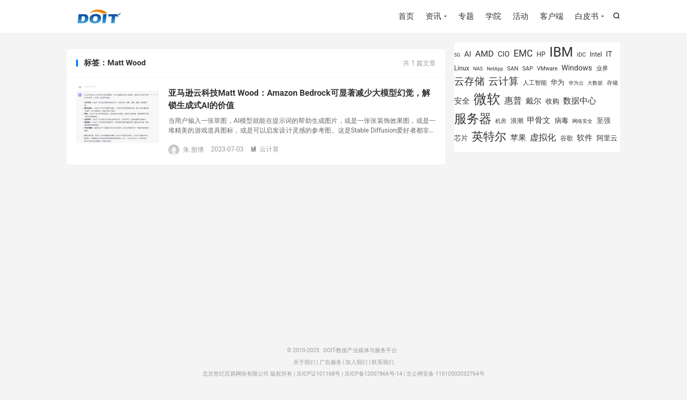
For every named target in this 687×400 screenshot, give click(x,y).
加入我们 (356, 362)
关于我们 (304, 362)
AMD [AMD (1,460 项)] (484, 54)
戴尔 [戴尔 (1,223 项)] (533, 100)
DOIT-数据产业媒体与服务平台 (99, 16)
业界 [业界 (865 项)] (602, 68)
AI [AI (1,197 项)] (467, 54)
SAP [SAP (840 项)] (527, 68)
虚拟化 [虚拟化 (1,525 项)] (543, 137)
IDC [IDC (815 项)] (581, 55)
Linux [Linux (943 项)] (461, 68)
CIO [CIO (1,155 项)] (504, 54)
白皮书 (586, 16)
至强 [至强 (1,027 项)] (603, 120)
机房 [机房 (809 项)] (500, 121)
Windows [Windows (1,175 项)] (577, 68)
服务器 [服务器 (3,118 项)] (473, 118)
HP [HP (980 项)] (541, 54)
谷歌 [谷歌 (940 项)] (566, 138)
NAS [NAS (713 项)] (478, 69)
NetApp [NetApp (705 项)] (495, 69)
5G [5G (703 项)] (457, 55)
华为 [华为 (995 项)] (557, 83)
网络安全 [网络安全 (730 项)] (582, 121)
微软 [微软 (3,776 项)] (487, 99)
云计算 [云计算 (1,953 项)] (503, 81)
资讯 (433, 16)
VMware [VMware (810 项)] (547, 68)
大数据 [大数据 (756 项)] (595, 83)
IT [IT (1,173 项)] (609, 54)
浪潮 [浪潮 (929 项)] (516, 120)
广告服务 (331, 362)
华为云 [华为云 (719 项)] (576, 83)
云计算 (264, 149)
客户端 (551, 16)
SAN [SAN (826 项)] (512, 68)
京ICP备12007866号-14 (373, 374)
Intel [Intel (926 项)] (596, 54)
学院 (493, 16)
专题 (466, 16)
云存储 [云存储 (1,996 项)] (469, 81)
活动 (520, 16)
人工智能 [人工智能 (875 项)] (535, 82)
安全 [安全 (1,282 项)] (462, 100)
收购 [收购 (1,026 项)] (552, 101)
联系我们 (383, 362)
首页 (406, 16)
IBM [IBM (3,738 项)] (561, 52)
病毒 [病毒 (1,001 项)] (562, 121)
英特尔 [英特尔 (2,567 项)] (489, 136)
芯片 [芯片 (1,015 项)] (461, 138)
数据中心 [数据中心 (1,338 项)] (579, 100)
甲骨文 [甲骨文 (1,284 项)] (539, 120)
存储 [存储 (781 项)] (612, 83)
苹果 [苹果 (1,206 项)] (518, 137)
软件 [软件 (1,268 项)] (584, 137)
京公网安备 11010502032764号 (445, 374)
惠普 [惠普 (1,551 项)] (513, 100)
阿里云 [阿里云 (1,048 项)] (607, 138)
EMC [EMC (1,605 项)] (523, 53)
